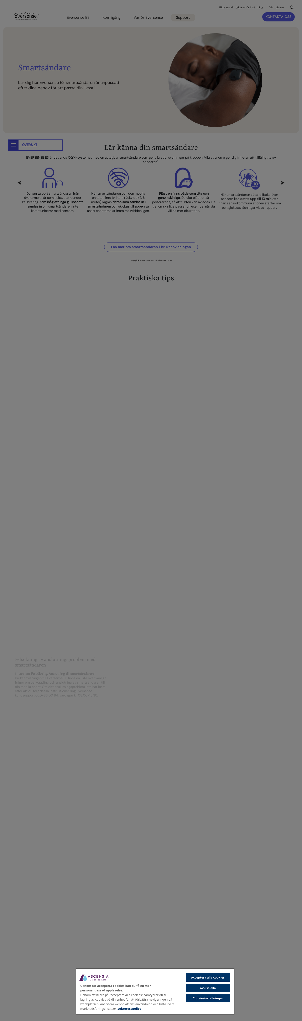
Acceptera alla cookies (208, 977)
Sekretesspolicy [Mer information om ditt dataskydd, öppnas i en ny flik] (129, 1008)
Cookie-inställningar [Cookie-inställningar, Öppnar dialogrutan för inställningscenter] (208, 998)
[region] (155, 991)
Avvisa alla (208, 988)
